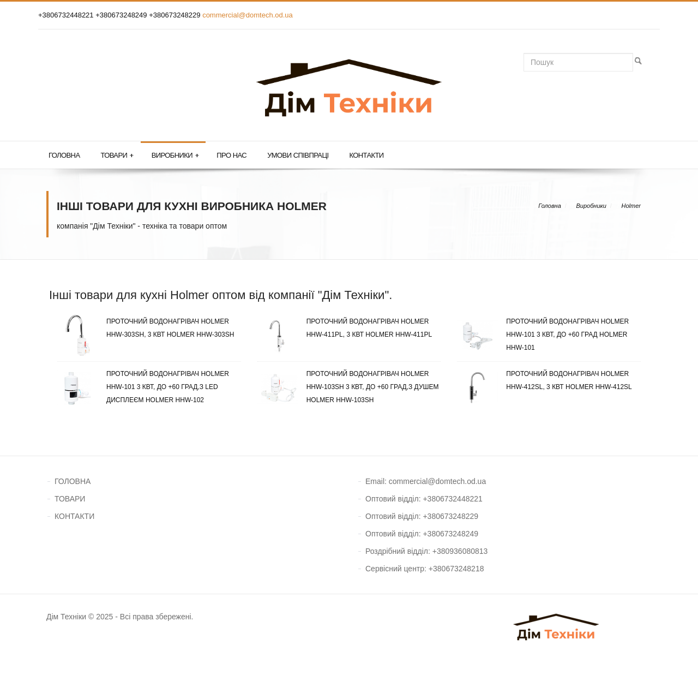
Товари (116, 155)
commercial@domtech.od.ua (247, 15)
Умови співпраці (297, 155)
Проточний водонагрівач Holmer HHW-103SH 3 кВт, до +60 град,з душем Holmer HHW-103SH (348, 387)
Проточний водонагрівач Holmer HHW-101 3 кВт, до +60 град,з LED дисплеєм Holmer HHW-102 (143, 387)
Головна (64, 155)
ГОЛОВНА (73, 481)
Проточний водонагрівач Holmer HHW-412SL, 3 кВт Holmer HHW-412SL (544, 380)
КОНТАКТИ (74, 516)
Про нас (231, 155)
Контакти (366, 155)
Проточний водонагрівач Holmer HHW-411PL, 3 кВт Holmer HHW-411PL (344, 328)
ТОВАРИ (70, 498)
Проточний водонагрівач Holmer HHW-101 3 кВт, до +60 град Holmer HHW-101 (543, 334)
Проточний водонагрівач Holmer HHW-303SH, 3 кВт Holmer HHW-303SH (145, 328)
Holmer (631, 205)
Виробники (175, 155)
